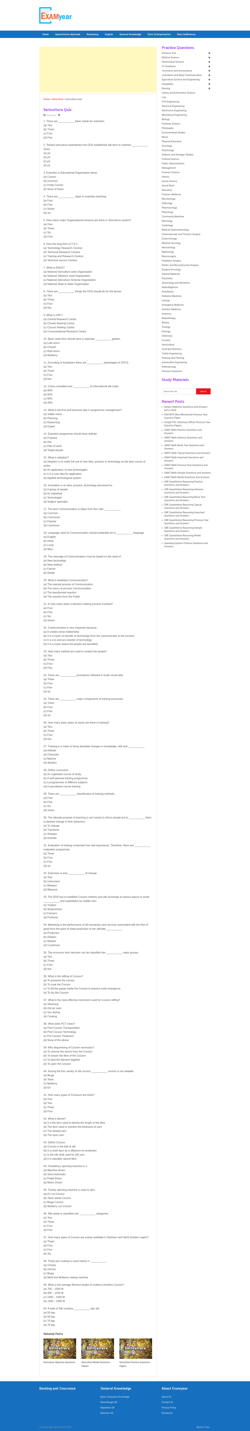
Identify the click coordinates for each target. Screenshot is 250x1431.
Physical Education (172, 141)
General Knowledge (130, 34)
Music (165, 137)
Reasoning (92, 34)
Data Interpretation (159, 34)
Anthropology (169, 366)
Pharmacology (169, 207)
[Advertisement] (98, 69)
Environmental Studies (173, 132)
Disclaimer (167, 1413)
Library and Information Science (178, 92)
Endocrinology (169, 238)
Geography (167, 84)
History (165, 176)
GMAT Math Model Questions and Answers (186, 477)
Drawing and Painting (173, 358)
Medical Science (170, 57)
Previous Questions (172, 371)
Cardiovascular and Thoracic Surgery (181, 234)
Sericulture (57, 99)
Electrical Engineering (173, 106)
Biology (166, 119)
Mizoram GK (106, 1413)
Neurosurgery (169, 256)
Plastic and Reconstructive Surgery (180, 265)
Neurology (167, 221)
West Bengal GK (108, 1402)
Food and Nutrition (171, 349)
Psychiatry (167, 278)
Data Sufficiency (186, 34)
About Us (166, 1396)
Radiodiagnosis (170, 287)
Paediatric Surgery (171, 260)
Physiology (167, 212)
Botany (165, 322)
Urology (166, 300)
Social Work (168, 185)
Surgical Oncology (171, 269)
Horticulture (168, 344)
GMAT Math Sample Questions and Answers (187, 472)
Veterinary (167, 336)
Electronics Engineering (174, 110)
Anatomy (166, 313)
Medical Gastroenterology (175, 229)
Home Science (169, 181)
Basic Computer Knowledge (115, 1396)
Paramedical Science (173, 62)
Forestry (166, 340)
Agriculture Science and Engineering (181, 79)
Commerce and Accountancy (177, 70)
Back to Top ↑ (204, 1427)
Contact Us (167, 1402)
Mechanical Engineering (174, 115)
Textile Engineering (172, 353)
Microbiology (168, 199)
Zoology (166, 327)
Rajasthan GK (107, 1407)
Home (45, 34)
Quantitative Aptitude (67, 34)
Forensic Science (171, 172)
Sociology (167, 146)
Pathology (167, 203)
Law (164, 97)
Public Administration (173, 163)
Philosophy (167, 128)
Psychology (168, 150)
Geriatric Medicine (171, 309)
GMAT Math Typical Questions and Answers (187, 453)
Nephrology (168, 252)
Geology (166, 331)
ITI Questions (169, 66)
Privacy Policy (169, 1407)
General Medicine (171, 274)
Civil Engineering (170, 101)
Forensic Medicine (171, 194)
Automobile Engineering (174, 362)
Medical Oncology (171, 243)
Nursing (166, 88)
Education (167, 190)
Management (169, 168)
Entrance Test (169, 53)
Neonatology (168, 247)
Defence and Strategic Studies (177, 154)
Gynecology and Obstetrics (176, 282)
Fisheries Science (171, 123)
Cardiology (167, 225)
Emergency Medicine (173, 305)
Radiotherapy (169, 318)
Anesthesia (168, 291)
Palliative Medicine (172, 296)
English (109, 34)
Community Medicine (173, 216)
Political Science (170, 159)
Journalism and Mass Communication (182, 75)
